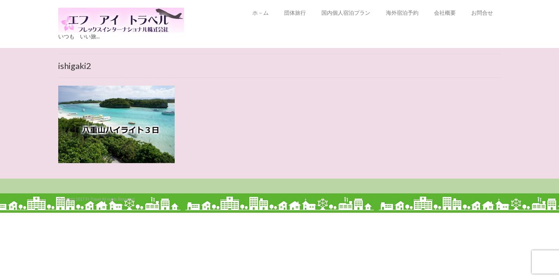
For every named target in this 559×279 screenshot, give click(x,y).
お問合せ (482, 12)
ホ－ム (260, 12)
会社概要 (445, 12)
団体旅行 (295, 12)
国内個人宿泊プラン (345, 12)
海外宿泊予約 (402, 12)
